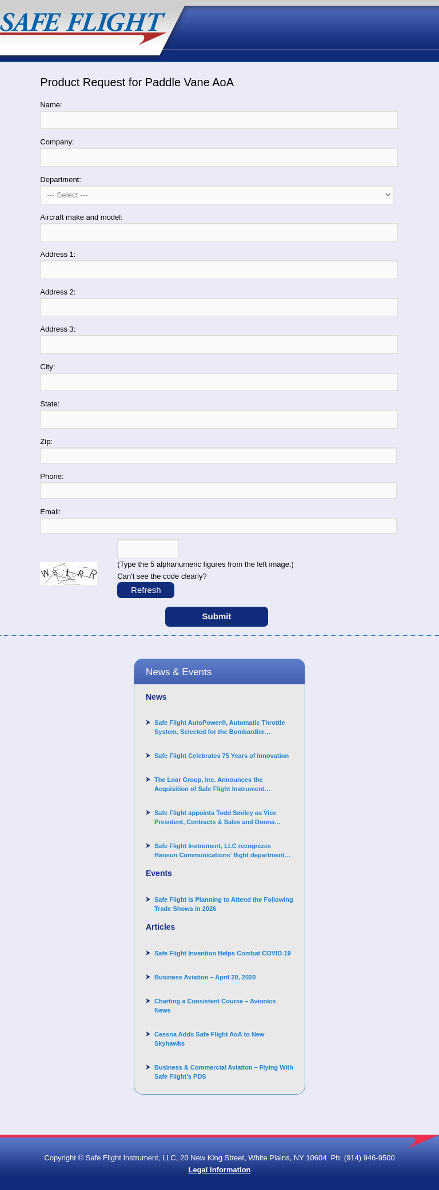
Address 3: (57, 329)
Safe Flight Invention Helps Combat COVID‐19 (222, 953)
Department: (60, 179)
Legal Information (219, 1169)
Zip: (46, 441)
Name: (51, 104)
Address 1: (57, 254)
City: (47, 366)
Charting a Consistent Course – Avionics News (215, 1006)
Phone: (51, 476)
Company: (57, 142)
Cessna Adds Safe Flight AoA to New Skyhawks (209, 1039)
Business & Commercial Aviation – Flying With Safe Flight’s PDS (223, 1072)
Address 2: (57, 292)
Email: (50, 511)
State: (49, 404)
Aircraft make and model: (81, 217)
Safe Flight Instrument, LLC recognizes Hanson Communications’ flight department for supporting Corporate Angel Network (219, 851)
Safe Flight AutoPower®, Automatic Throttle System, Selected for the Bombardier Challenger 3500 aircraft (219, 727)
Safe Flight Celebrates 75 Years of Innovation (221, 755)
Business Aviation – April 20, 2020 (205, 977)
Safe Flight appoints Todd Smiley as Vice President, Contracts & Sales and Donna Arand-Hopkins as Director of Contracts (215, 817)
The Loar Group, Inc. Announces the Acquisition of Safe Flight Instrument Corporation (209, 784)
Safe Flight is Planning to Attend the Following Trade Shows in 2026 (223, 904)
